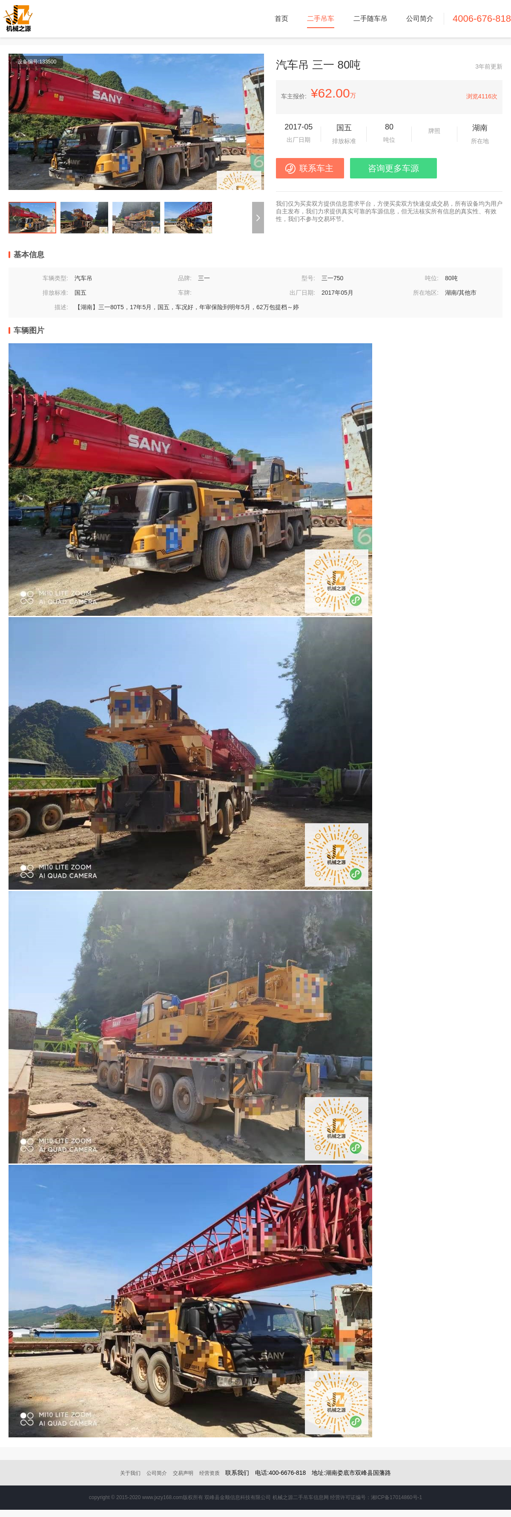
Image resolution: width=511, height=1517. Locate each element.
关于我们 (130, 1473)
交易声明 (183, 1473)
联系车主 (316, 168)
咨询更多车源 (393, 168)
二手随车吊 (370, 18)
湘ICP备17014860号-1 (396, 1497)
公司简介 (419, 18)
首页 (281, 18)
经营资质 (209, 1473)
